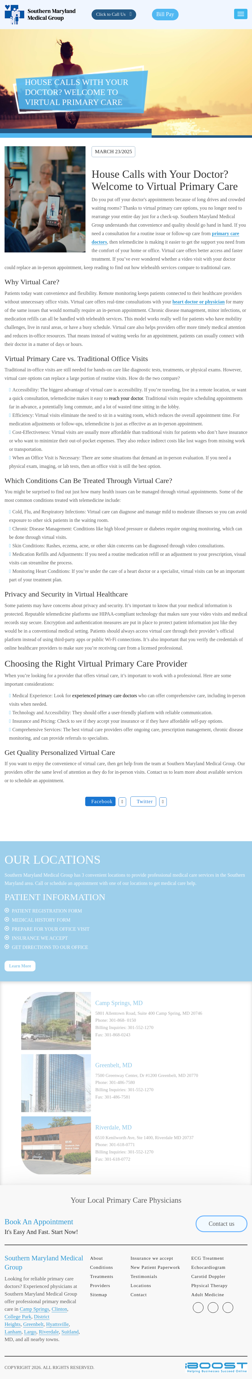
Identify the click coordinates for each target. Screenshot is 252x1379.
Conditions (101, 1267)
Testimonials (143, 1276)
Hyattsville (57, 1324)
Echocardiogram (208, 1267)
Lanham (13, 1332)
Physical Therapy (209, 1285)
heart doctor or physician (199, 301)
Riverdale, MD (113, 1137)
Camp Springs (34, 1309)
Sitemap (98, 1294)
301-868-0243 (117, 1044)
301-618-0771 (122, 1154)
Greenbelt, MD (113, 1074)
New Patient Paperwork (155, 1267)
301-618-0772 (117, 1168)
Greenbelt (33, 1324)
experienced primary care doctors (104, 695)
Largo (30, 1332)
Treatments (101, 1276)
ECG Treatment (207, 1258)
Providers (100, 1285)
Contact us (221, 1223)
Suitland (70, 1332)
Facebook (102, 801)
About (96, 1258)
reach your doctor (126, 398)
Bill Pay (165, 14)
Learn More (20, 975)
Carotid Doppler (208, 1276)
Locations (140, 1285)
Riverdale (49, 1332)
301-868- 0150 (122, 1029)
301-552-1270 (140, 1037)
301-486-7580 (122, 1092)
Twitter (145, 801)
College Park (18, 1317)
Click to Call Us (111, 14)
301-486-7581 (117, 1106)
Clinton (59, 1309)
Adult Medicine (207, 1294)
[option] (126, 1031)
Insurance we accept (151, 1258)
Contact (138, 1294)
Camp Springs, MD (119, 1012)
